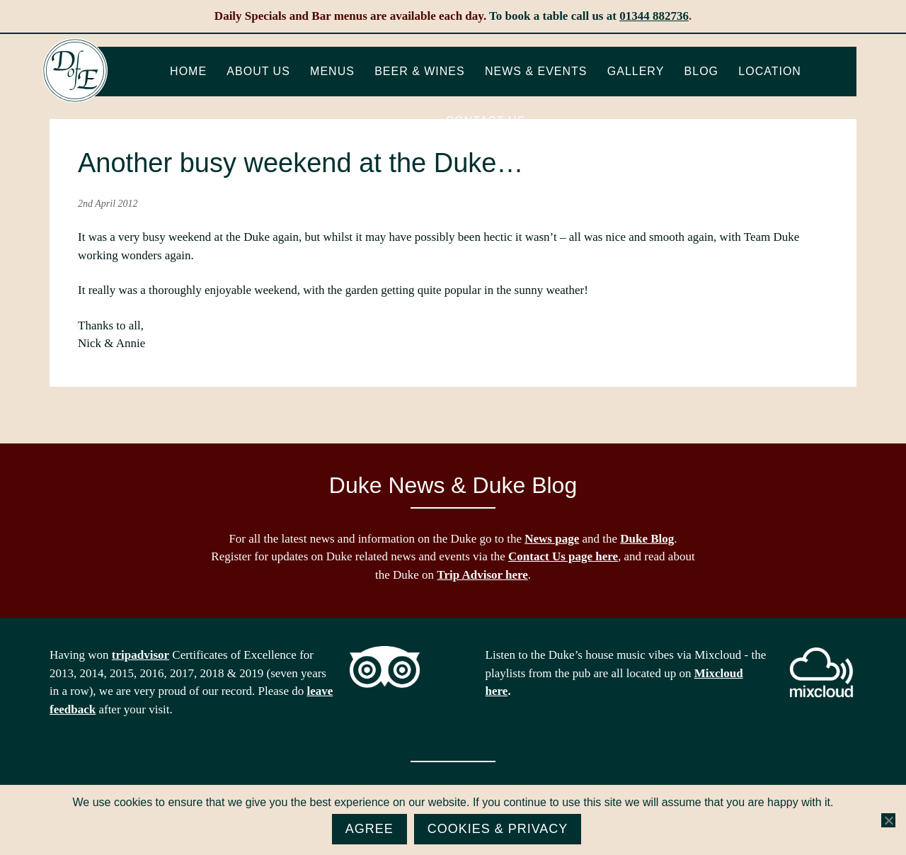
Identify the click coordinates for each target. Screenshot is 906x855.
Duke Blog (647, 538)
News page (551, 538)
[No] (888, 820)
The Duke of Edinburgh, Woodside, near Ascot (75, 70)
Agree (369, 829)
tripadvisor (140, 655)
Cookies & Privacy (498, 829)
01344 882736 (654, 16)
